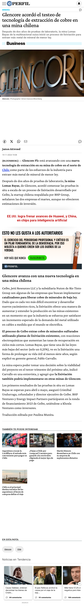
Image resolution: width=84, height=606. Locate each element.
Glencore (7, 549)
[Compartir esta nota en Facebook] (4, 141)
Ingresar (72, 3)
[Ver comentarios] (80, 10)
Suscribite (37, 257)
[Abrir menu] (4, 3)
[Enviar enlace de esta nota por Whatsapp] (18, 141)
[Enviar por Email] (25, 141)
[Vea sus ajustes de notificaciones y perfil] (79, 3)
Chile (5, 170)
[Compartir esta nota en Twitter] (11, 141)
